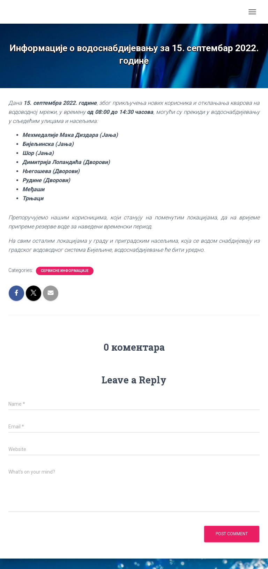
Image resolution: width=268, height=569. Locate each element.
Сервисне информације (65, 271)
